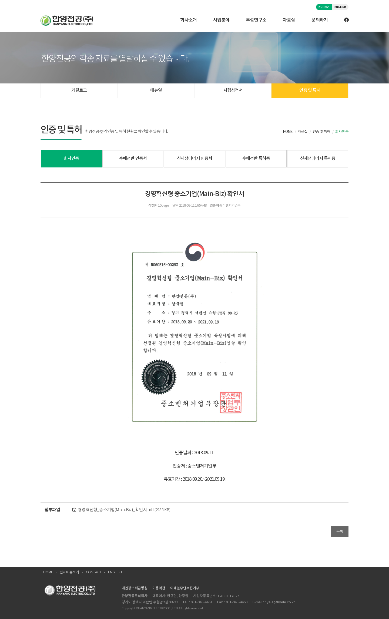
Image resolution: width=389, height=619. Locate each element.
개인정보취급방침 (134, 588)
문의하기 (319, 20)
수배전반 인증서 (133, 158)
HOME (48, 572)
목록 (339, 532)
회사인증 (71, 158)
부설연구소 (256, 20)
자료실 (289, 20)
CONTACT (93, 572)
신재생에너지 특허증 (318, 158)
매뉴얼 (156, 90)
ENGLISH (340, 7)
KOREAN (324, 7)
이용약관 (158, 588)
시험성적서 (233, 90)
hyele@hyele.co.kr (280, 602)
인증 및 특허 (309, 90)
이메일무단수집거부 (184, 588)
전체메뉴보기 (69, 572)
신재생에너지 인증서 (194, 158)
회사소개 (188, 20)
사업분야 (221, 20)
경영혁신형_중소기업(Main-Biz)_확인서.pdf (124, 509)
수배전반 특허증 (256, 158)
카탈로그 (79, 90)
